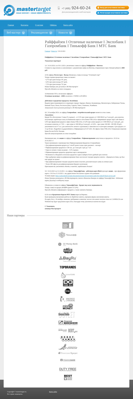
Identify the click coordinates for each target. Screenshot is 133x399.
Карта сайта (68, 25)
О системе (39, 25)
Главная (11, 25)
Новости (54, 51)
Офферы (53, 25)
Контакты (24, 25)
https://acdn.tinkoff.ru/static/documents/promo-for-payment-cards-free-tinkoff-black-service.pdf (85, 176)
